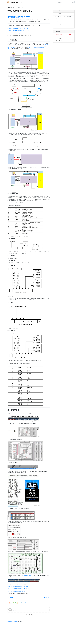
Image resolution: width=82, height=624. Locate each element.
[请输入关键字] (64, 2)
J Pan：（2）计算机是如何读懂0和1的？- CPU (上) (18, 30)
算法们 (46, 598)
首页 (9, 7)
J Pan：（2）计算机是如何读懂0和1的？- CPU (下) (18, 33)
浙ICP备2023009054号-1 (12, 621)
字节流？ (56, 21)
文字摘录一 (12, 598)
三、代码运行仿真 (59, 40)
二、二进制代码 (59, 38)
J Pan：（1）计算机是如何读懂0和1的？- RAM (18, 28)
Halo (24, 621)
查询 (73, 2)
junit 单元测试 (58, 14)
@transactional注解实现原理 (61, 27)
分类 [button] (21, 2)
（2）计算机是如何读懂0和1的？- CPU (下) (17, 591)
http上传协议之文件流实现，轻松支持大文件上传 (64, 17)
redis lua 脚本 (58, 24)
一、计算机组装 (59, 36)
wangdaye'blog (12, 2)
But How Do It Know (30, 199)
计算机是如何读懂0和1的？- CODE (19, 17)
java (13, 7)
